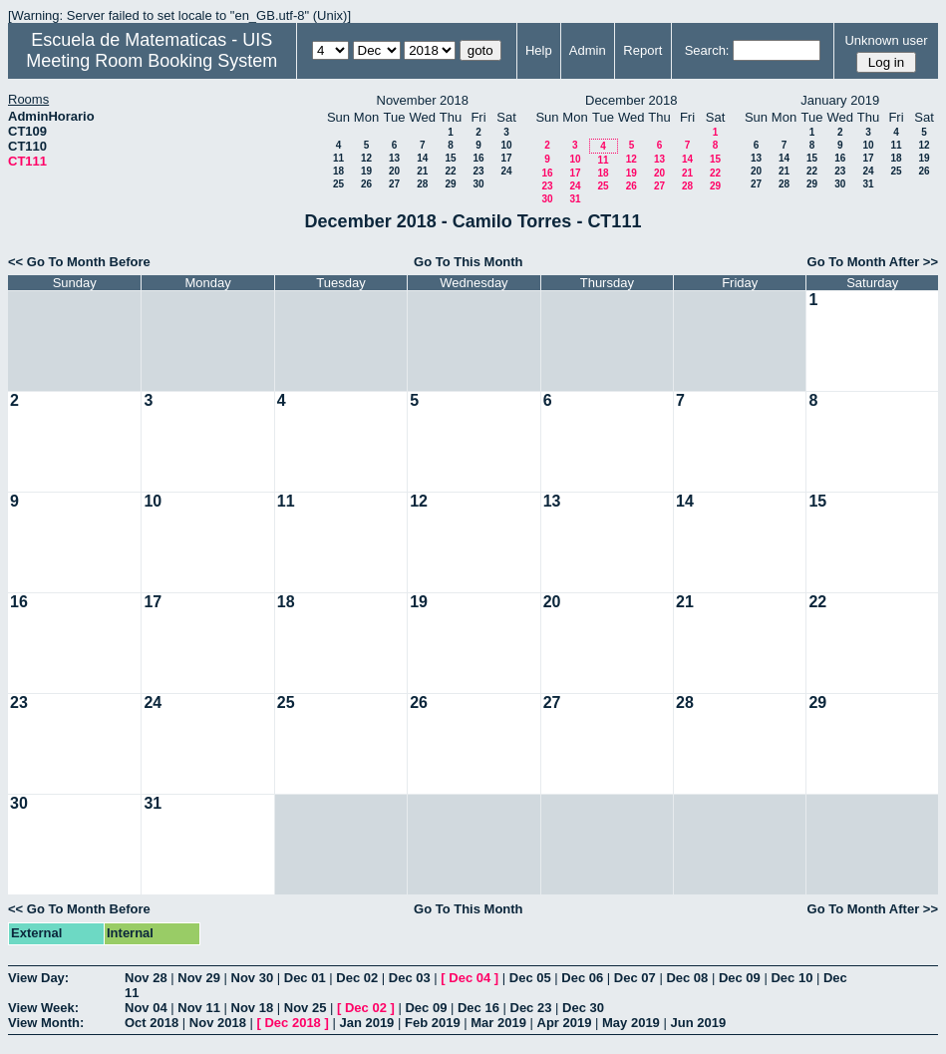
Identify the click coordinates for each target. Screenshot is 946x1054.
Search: (707, 50)
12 (366, 158)
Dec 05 (530, 977)
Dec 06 (582, 977)
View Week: (43, 1007)
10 (505, 145)
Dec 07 (635, 977)
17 (505, 158)
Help (538, 50)
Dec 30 (583, 1007)
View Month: (46, 1022)
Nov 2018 (217, 1022)
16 (478, 158)
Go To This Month (468, 261)
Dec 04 (469, 977)
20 (394, 171)
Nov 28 (146, 977)
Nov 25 (305, 1007)
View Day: (38, 977)
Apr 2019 (564, 1022)
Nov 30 (252, 977)
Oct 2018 (151, 1022)
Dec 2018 (292, 1022)
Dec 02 (357, 977)
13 (394, 158)
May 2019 (631, 1022)
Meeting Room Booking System (151, 61)
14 (422, 158)
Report (642, 50)
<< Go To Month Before (79, 261)
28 (422, 183)
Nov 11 (198, 1007)
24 (505, 171)
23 (478, 171)
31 (574, 198)
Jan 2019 (366, 1022)
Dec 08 (687, 977)
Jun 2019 (698, 1022)
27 (394, 183)
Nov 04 (146, 1007)
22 (450, 171)
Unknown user (885, 40)
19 (366, 171)
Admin (587, 50)
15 (450, 158)
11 (338, 158)
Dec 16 (478, 1007)
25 (338, 183)
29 (450, 183)
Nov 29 (198, 977)
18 (338, 171)
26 (366, 183)
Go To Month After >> (872, 261)
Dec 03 (410, 977)
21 (422, 171)
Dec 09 (740, 977)
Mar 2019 (498, 1022)
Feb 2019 (433, 1022)
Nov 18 (252, 1007)
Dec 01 (305, 977)
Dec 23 (531, 1007)
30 (478, 183)
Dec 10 (791, 977)
